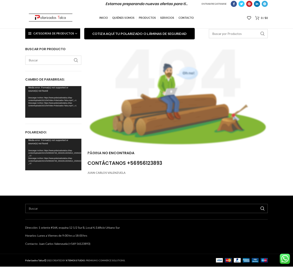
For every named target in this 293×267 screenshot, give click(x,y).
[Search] (238, 34)
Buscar (262, 34)
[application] (53, 102)
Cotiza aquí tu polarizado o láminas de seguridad (139, 34)
